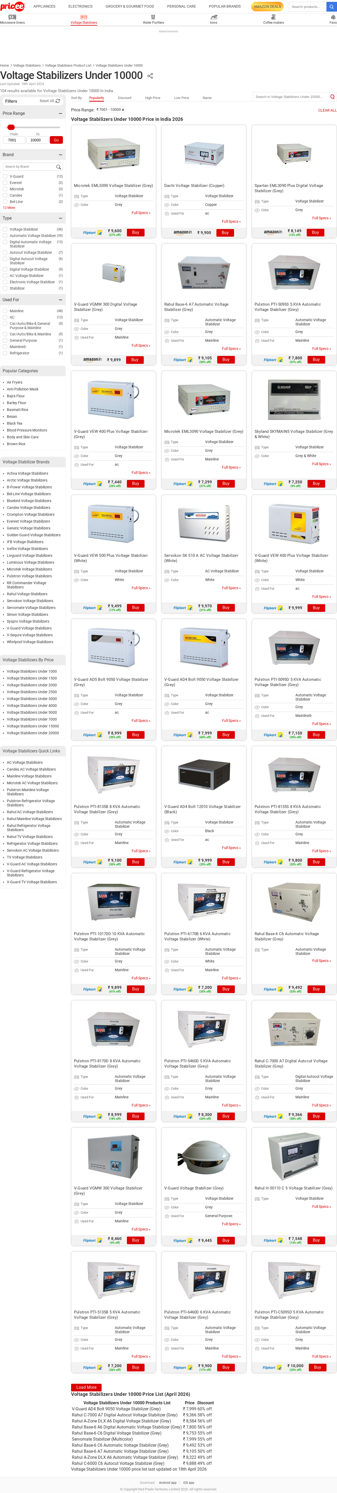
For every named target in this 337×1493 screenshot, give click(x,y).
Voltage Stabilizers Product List (68, 65)
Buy (135, 232)
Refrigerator (19, 353)
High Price (152, 98)
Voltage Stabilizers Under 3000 (32, 699)
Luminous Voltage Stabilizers (30, 562)
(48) (60, 311)
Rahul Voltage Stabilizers (27, 594)
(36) (60, 229)
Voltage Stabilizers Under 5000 (32, 712)
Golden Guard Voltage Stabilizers (34, 535)
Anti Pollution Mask (22, 389)
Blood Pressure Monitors (27, 430)
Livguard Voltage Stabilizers (29, 555)
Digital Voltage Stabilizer (29, 269)
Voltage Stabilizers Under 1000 (32, 671)
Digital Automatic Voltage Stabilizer (30, 244)
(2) (61, 183)
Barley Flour (16, 403)
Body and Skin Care (22, 437)
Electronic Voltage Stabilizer (32, 282)
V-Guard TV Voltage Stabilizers (32, 882)
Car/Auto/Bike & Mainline (30, 334)
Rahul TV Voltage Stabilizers (30, 837)
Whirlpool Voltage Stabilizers (30, 642)
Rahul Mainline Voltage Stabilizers (34, 819)
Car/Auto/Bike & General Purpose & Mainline (30, 325)
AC (12, 317)
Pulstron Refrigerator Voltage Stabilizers (31, 803)
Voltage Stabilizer (24, 229)
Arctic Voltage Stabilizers (27, 480)
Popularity (96, 98)
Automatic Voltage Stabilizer (33, 236)
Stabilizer (17, 288)
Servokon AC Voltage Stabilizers (33, 850)
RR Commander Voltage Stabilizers (26, 585)
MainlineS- (18, 347)
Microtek (17, 189)
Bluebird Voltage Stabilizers (29, 501)
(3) (61, 189)
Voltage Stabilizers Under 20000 (33, 733)
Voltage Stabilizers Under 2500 (32, 692)
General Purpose (23, 340)
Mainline (16, 311)
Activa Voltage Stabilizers (27, 473)
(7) (61, 252)
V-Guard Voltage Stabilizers (29, 628)
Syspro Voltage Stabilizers (28, 621)
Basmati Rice (17, 410)
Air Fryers (14, 382)
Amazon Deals (267, 6)
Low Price (181, 98)
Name (207, 98)
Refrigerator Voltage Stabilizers (32, 843)
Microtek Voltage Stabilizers (29, 569)
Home (4, 65)
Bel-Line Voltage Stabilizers (29, 494)
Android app (168, 1483)
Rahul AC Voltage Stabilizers (30, 812)
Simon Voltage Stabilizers (27, 614)
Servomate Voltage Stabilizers (31, 608)
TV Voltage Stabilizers (24, 857)
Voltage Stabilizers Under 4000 (32, 705)
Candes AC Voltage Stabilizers (31, 769)
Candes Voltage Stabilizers (28, 507)
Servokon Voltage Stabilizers (30, 601)
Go (56, 140)
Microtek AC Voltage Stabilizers (32, 783)
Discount (124, 98)
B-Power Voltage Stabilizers (29, 487)
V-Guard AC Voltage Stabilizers (32, 864)
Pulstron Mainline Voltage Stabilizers (28, 792)
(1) (61, 195)
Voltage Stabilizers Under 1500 (32, 678)
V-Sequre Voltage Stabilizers (30, 635)
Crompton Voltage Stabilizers (30, 514)
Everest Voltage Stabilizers (28, 521)
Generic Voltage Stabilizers (28, 528)
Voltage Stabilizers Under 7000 (32, 719)
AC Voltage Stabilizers (25, 762)
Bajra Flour (16, 396)
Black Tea (14, 423)
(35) (60, 235)
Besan (12, 416)
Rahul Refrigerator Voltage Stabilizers (28, 828)
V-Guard (16, 176)
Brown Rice (16, 444)
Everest (16, 183)
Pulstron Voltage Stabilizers (29, 576)
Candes (16, 195)
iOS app (188, 1483)
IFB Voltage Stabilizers (25, 542)
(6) (61, 259)
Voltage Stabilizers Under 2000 (32, 685)
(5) (61, 269)
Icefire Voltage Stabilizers (27, 549)
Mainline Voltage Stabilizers (29, 776)
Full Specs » (141, 213)
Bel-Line (16, 202)
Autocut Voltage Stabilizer (31, 252)
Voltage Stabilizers (27, 65)
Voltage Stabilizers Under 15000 (33, 726)
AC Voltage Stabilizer (27, 276)
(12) (60, 176)
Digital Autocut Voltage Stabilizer (28, 261)
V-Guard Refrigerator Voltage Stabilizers (30, 873)
